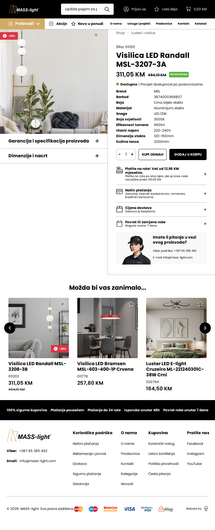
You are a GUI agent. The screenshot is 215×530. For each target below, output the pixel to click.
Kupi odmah (152, 154)
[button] (135, 9)
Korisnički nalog (161, 443)
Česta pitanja (159, 474)
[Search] (81, 9)
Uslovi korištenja (161, 453)
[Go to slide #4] (48, 123)
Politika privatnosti (163, 463)
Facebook (195, 443)
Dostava (80, 463)
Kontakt (183, 23)
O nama (116, 23)
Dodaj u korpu (188, 154)
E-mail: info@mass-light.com (173, 257)
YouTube (194, 463)
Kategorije (129, 474)
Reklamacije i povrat (89, 453)
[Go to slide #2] (22, 123)
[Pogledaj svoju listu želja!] (165, 9)
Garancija (81, 484)
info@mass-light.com (31, 461)
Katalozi (201, 23)
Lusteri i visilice (143, 33)
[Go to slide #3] (35, 123)
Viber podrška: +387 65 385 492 (175, 250)
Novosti (127, 484)
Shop (120, 33)
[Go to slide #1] (10, 123)
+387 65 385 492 (27, 451)
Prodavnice (164, 23)
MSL (157, 91)
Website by (197, 509)
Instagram (195, 453)
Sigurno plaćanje (87, 474)
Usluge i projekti (138, 23)
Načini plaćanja (86, 443)
